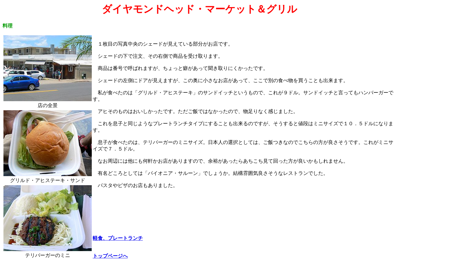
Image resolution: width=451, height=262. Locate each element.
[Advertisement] (422, 97)
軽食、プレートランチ (118, 238)
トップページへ (110, 256)
